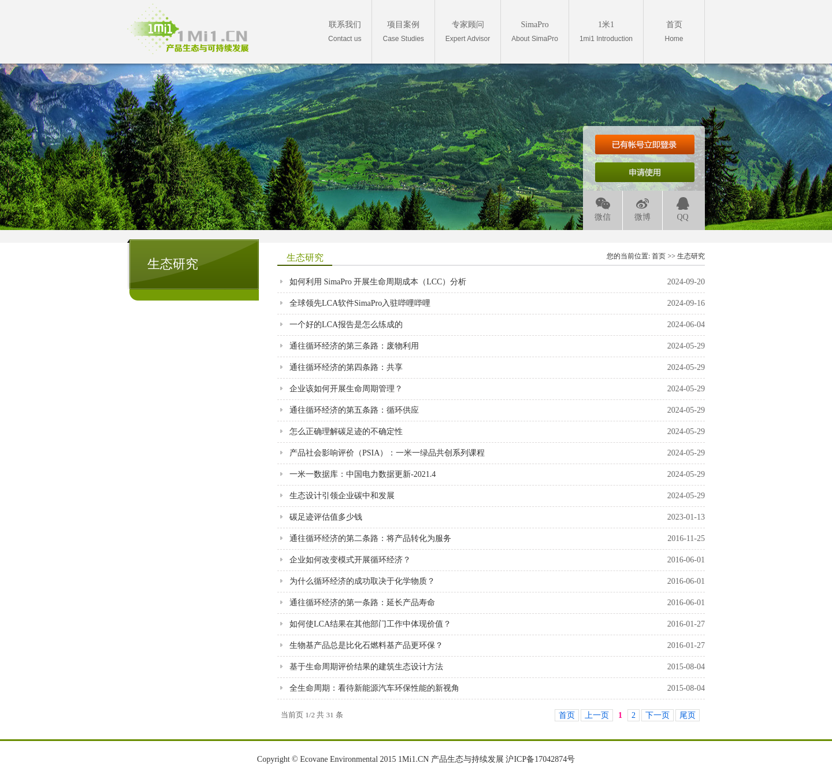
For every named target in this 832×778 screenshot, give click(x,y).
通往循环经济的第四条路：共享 (346, 367)
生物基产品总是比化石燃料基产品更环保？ (366, 645)
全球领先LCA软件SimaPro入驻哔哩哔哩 (359, 303)
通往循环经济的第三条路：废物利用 (354, 346)
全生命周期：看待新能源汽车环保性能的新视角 (374, 688)
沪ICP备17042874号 (540, 759)
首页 (659, 256)
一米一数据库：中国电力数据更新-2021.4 (362, 474)
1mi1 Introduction (606, 31)
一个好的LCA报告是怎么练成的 (346, 324)
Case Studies (403, 31)
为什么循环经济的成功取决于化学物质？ (362, 581)
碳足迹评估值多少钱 (325, 517)
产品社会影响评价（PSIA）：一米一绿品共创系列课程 (387, 453)
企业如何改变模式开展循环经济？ (350, 559)
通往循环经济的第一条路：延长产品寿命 (362, 602)
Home (673, 31)
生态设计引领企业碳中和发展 (342, 495)
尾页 (687, 715)
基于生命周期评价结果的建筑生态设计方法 (366, 666)
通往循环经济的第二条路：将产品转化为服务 (370, 538)
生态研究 (691, 256)
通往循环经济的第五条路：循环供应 (354, 410)
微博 (642, 209)
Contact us (344, 31)
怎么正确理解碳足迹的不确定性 (346, 431)
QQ (683, 209)
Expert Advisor (467, 31)
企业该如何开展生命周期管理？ (346, 388)
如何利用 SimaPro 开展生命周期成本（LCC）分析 (377, 281)
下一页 (657, 715)
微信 (603, 209)
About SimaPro (534, 31)
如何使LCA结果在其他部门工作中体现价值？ (370, 624)
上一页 (597, 715)
